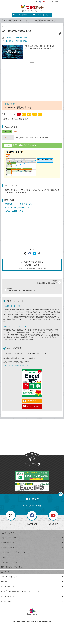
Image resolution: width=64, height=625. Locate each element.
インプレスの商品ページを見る (15, 365)
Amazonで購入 (31, 401)
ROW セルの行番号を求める (17, 208)
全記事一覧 (32, 572)
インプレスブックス (32, 596)
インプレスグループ (32, 586)
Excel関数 (23, 20)
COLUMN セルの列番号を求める (19, 204)
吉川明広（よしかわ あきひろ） (15, 326)
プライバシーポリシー (32, 577)
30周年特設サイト (32, 542)
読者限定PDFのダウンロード (32, 547)
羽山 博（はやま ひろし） (12, 306)
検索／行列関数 (21, 41)
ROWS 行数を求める (14, 211)
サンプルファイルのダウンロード (32, 552)
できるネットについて (55, 1)
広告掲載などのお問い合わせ (32, 567)
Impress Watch (32, 601)
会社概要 (32, 581)
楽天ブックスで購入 (33, 406)
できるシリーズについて (32, 538)
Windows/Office (11, 20)
